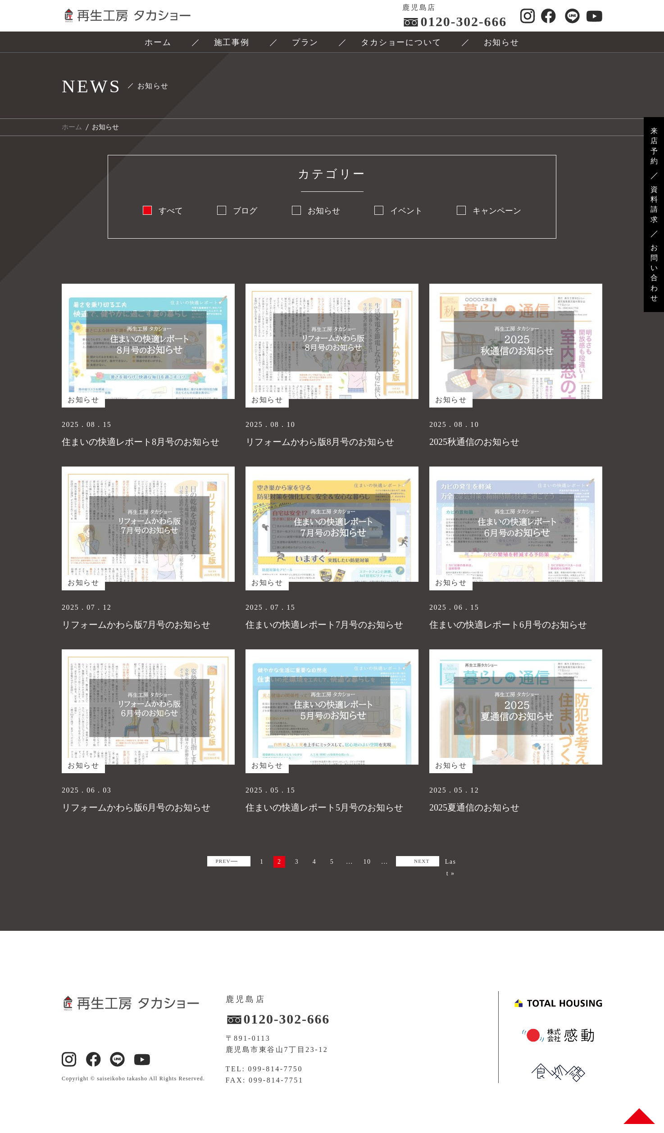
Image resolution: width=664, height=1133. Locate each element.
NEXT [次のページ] (326, 878)
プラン (305, 42)
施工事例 (232, 42)
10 (423, 863)
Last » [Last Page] (366, 880)
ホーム (158, 42)
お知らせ (501, 42)
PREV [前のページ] (235, 863)
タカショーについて (401, 42)
